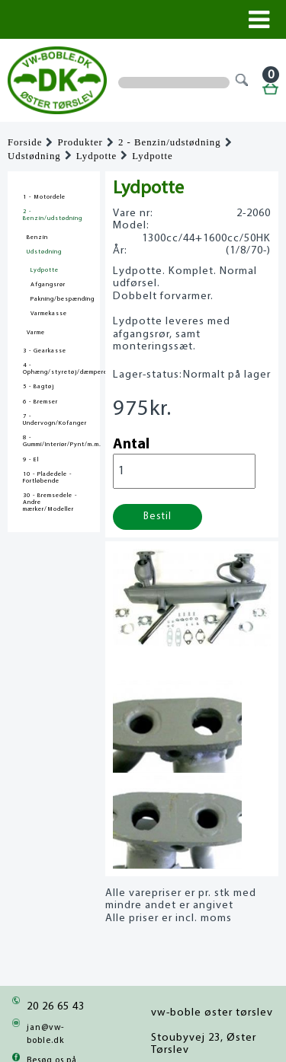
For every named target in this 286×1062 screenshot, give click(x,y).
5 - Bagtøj (38, 387)
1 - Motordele (44, 197)
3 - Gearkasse (44, 351)
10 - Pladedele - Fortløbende (47, 477)
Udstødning (34, 156)
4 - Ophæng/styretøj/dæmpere (54, 368)
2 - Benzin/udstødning (169, 142)
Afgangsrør (48, 285)
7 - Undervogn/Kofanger (54, 419)
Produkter (79, 142)
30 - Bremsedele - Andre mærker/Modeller (50, 502)
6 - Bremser (40, 402)
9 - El (31, 460)
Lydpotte (96, 156)
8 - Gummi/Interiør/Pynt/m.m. (54, 441)
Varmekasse (49, 314)
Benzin (37, 237)
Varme (36, 333)
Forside (25, 142)
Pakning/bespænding (63, 299)
